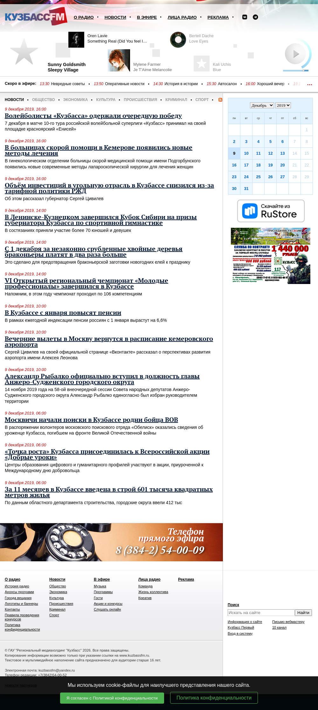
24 (246, 176)
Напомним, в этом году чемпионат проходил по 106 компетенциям (73, 293)
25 (258, 176)
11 (258, 153)
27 (282, 176)
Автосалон (227, 84)
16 (234, 165)
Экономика (75, 100)
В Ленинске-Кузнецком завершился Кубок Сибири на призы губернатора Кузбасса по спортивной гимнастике (101, 220)
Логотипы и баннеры (21, 603)
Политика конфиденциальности (214, 697)
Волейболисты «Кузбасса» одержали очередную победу (93, 116)
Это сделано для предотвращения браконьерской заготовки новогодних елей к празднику (97, 262)
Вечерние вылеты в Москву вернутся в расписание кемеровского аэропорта (109, 341)
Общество (43, 100)
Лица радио (182, 17)
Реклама (218, 17)
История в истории (180, 84)
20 (282, 165)
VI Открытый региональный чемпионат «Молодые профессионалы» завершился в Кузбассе (86, 283)
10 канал (279, 627)
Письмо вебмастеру (288, 622)
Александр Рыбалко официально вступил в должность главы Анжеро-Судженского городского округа (102, 379)
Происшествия (140, 100)
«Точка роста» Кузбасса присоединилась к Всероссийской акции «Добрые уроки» (107, 454)
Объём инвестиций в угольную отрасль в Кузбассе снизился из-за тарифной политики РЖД (109, 188)
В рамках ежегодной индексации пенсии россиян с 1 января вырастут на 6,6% (86, 320)
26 (270, 176)
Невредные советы (68, 84)
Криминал (176, 100)
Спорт (202, 100)
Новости (115, 17)
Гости (98, 598)
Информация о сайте (245, 622)
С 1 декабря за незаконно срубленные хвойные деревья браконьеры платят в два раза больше (94, 252)
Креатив (145, 598)
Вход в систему (240, 633)
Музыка (100, 586)
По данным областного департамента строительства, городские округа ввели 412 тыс (93, 502)
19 (270, 165)
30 (234, 188)
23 (234, 176)
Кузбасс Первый (241, 627)
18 (258, 165)
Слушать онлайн (107, 609)
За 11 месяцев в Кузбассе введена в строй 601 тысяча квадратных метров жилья (109, 492)
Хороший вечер (270, 84)
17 (246, 165)
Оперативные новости (124, 84)
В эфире (147, 17)
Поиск (233, 605)
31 (246, 188)
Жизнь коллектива (153, 592)
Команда (145, 586)
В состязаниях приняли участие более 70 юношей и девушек (68, 230)
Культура (105, 100)
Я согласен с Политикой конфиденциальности (112, 698)
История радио (17, 586)
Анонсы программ (19, 592)
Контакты (12, 609)
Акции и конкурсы (108, 603)
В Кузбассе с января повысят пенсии (63, 313)
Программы (103, 592)
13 (282, 153)
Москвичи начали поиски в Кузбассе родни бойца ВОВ (91, 420)
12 (270, 153)
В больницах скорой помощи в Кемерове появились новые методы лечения (98, 150)
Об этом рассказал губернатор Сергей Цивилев (54, 198)
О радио (84, 17)
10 (246, 153)
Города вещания (18, 598)
